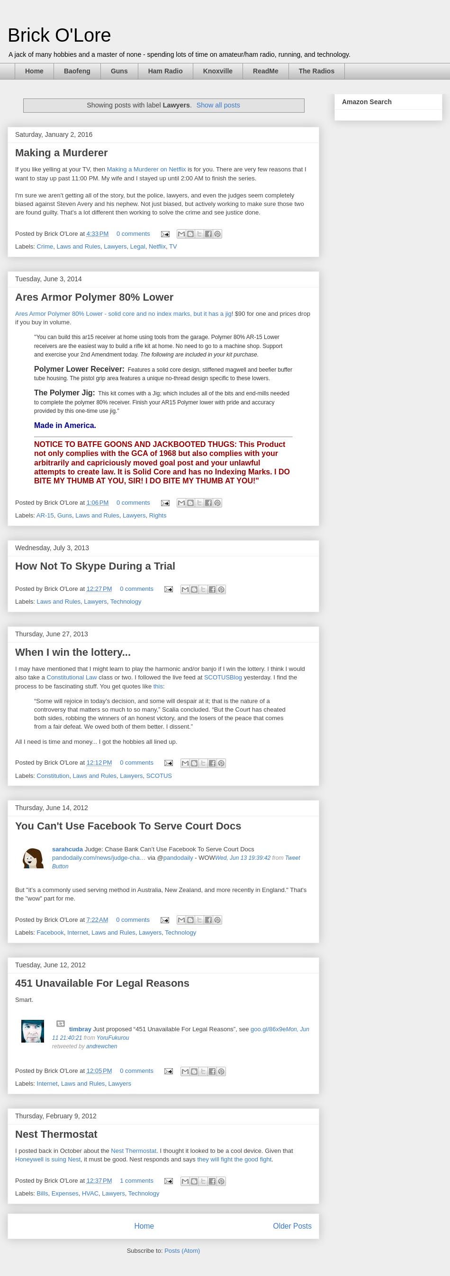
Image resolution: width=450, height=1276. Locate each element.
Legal (137, 246)
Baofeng (77, 71)
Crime (45, 246)
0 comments (133, 233)
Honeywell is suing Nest (48, 1159)
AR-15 (45, 515)
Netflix (157, 246)
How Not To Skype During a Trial (95, 566)
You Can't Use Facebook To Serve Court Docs (128, 826)
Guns (119, 71)
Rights (158, 515)
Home (34, 71)
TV (173, 246)
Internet (77, 932)
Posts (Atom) (182, 1250)
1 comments (136, 1180)
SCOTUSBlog (223, 677)
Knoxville (218, 71)
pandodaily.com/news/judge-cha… (99, 857)
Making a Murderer (61, 153)
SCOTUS (159, 775)
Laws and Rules (78, 246)
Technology (126, 601)
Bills (42, 1193)
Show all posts (218, 105)
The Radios (316, 71)
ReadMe (266, 71)
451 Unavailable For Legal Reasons (102, 983)
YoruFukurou (113, 1038)
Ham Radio (165, 71)
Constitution (53, 775)
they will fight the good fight (234, 1159)
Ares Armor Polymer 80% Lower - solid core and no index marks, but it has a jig (123, 313)
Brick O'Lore (59, 35)
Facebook (50, 932)
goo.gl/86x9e (268, 1029)
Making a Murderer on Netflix (146, 169)
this (158, 686)
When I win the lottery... (73, 652)
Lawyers (115, 246)
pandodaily (178, 857)
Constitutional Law (72, 677)
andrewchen (101, 1046)
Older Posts (292, 1226)
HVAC (90, 1193)
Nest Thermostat (56, 1134)
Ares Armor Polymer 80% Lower (94, 297)
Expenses (65, 1193)
